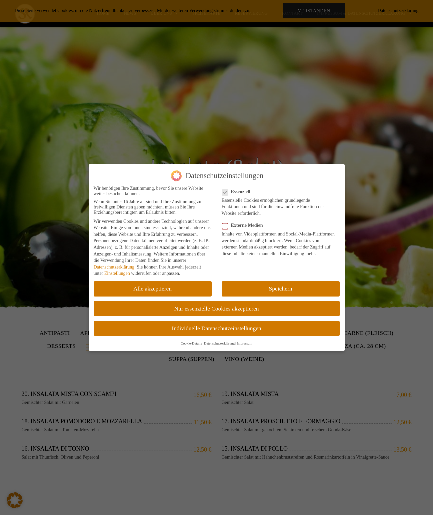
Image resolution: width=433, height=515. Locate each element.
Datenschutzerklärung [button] (219, 343)
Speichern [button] (280, 288)
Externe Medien (244, 225)
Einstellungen (117, 273)
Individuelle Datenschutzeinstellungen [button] (216, 328)
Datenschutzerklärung (114, 267)
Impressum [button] (244, 343)
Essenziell (238, 191)
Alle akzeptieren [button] (152, 288)
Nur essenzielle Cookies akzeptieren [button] (216, 308)
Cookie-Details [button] (191, 343)
